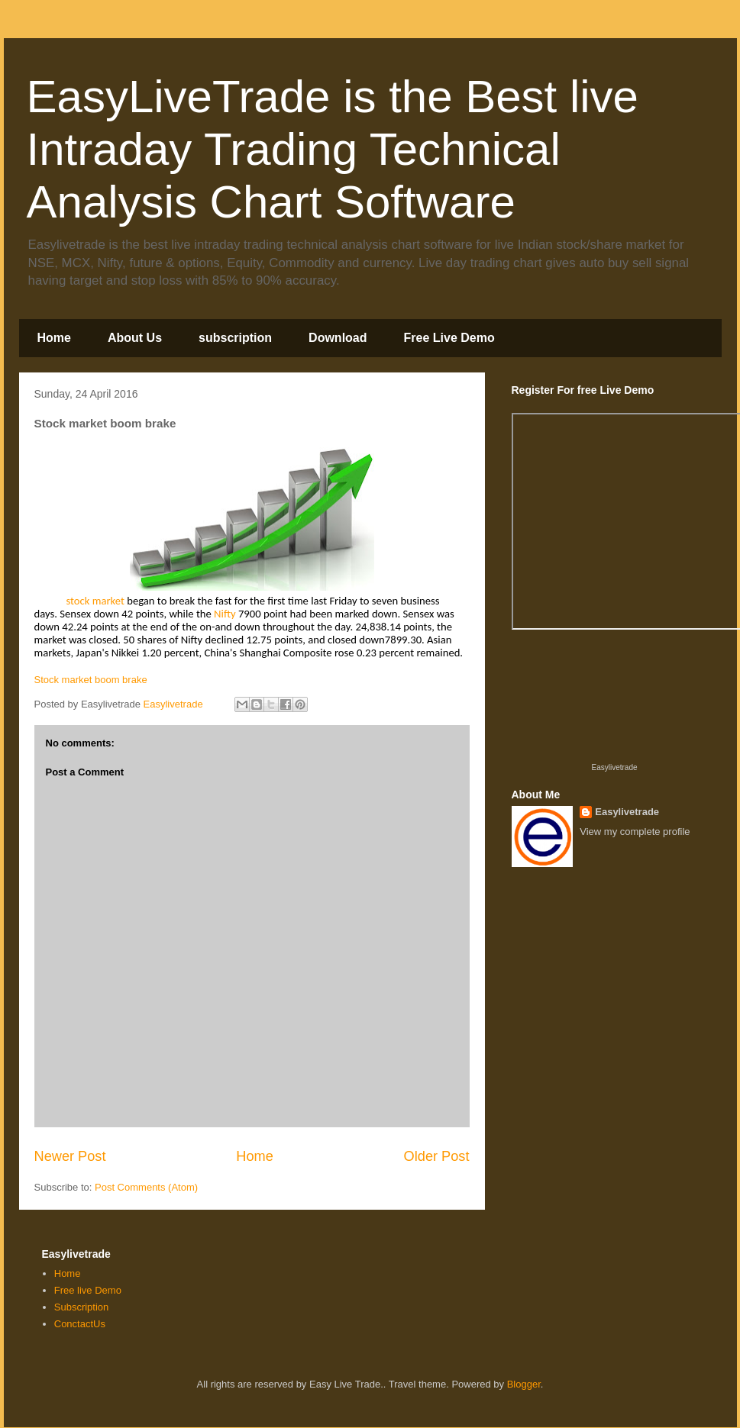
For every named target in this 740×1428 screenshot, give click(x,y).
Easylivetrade (614, 767)
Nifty (224, 614)
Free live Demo (87, 1290)
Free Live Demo (449, 337)
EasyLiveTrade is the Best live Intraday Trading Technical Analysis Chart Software (332, 149)
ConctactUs (79, 1324)
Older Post (437, 1156)
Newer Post (70, 1156)
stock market (97, 601)
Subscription (81, 1307)
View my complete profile (635, 831)
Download (338, 337)
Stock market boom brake (90, 679)
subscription (235, 337)
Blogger (524, 1384)
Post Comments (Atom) (146, 1187)
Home (54, 337)
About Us (135, 337)
